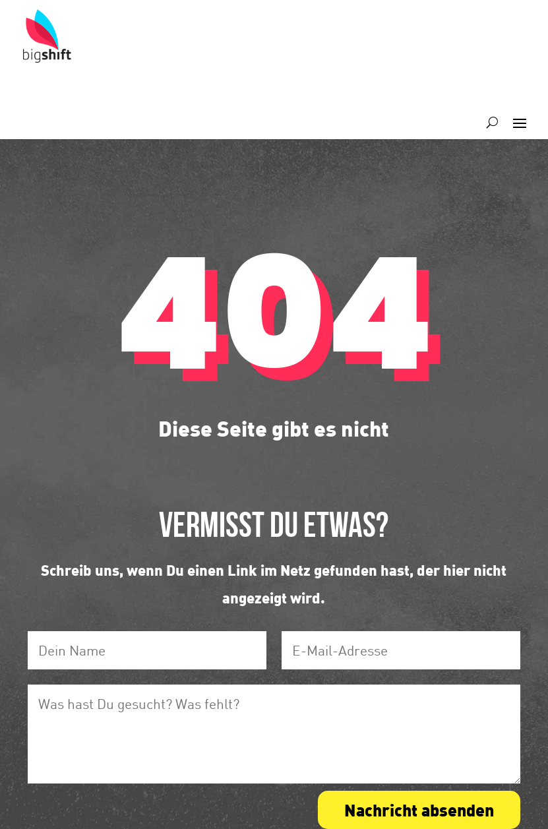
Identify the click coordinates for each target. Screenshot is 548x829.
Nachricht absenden (419, 809)
